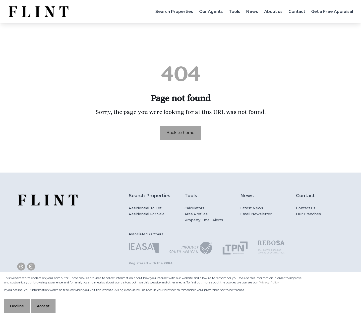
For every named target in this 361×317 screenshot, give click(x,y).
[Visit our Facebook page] (21, 267)
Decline (17, 306)
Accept (43, 306)
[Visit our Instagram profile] (31, 267)
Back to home (180, 132)
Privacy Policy (269, 282)
